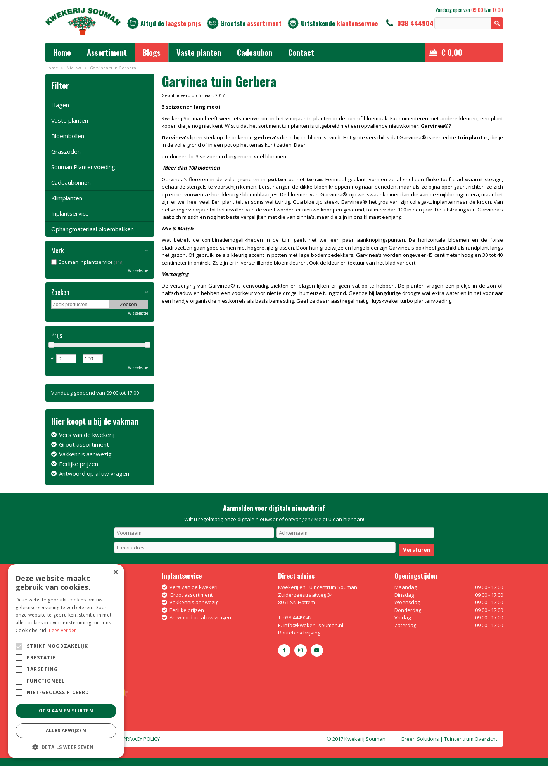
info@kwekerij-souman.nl (313, 625)
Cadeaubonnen (71, 182)
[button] (66, 746)
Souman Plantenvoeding (83, 167)
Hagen (60, 105)
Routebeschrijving (299, 632)
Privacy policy (141, 738)
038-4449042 (417, 23)
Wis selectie (138, 270)
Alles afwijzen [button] (66, 730)
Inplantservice (70, 213)
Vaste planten (69, 120)
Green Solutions (420, 738)
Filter (60, 85)
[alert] (66, 661)
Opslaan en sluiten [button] (66, 710)
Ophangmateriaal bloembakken (92, 229)
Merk (57, 250)
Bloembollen (67, 136)
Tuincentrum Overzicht (470, 738)
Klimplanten (66, 198)
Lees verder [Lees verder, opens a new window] (62, 630)
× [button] (115, 572)
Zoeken (60, 292)
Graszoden (66, 151)
